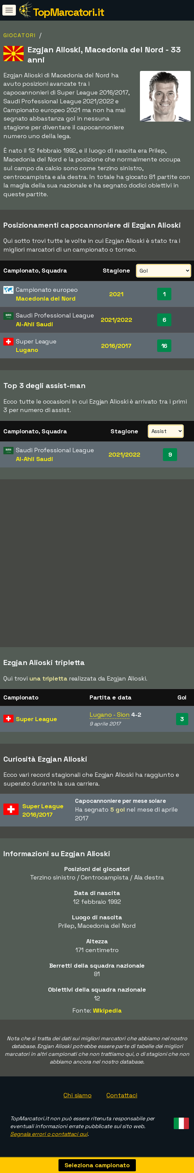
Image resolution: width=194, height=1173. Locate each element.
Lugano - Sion (110, 714)
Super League (36, 719)
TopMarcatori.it (68, 12)
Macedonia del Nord (45, 298)
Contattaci (121, 1095)
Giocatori (19, 35)
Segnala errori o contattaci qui (49, 1134)
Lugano (27, 350)
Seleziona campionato (97, 1165)
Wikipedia (107, 1010)
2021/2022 (116, 320)
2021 (116, 294)
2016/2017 (116, 346)
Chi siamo (78, 1095)
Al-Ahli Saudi (34, 324)
